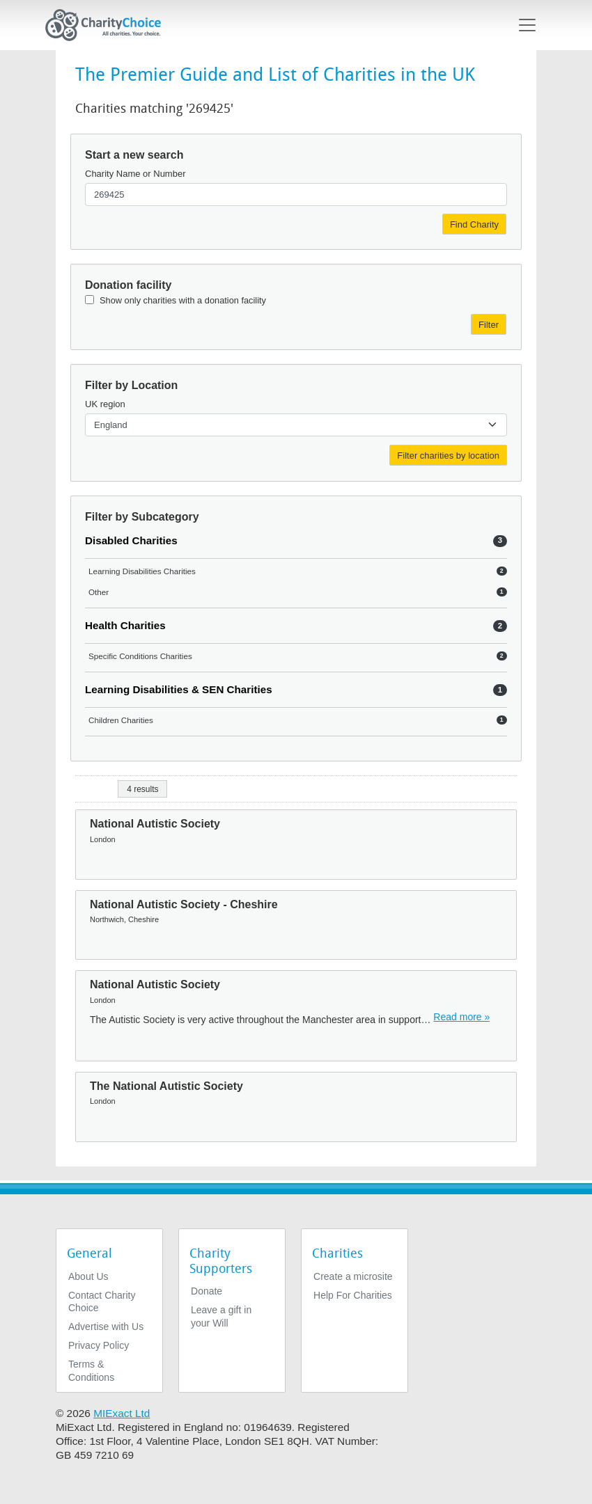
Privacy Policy (98, 1345)
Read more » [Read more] (461, 1016)
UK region (105, 404)
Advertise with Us (105, 1326)
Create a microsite (353, 1276)
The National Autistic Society (166, 1086)
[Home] (108, 25)
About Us (88, 1276)
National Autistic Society (155, 824)
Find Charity (474, 224)
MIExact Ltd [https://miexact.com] (121, 1413)
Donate (206, 1291)
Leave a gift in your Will (221, 1316)
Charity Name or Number (135, 173)
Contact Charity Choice (101, 1301)
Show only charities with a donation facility (183, 300)
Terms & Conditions (91, 1370)
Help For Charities (352, 1295)
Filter (488, 324)
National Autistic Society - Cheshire (184, 904)
